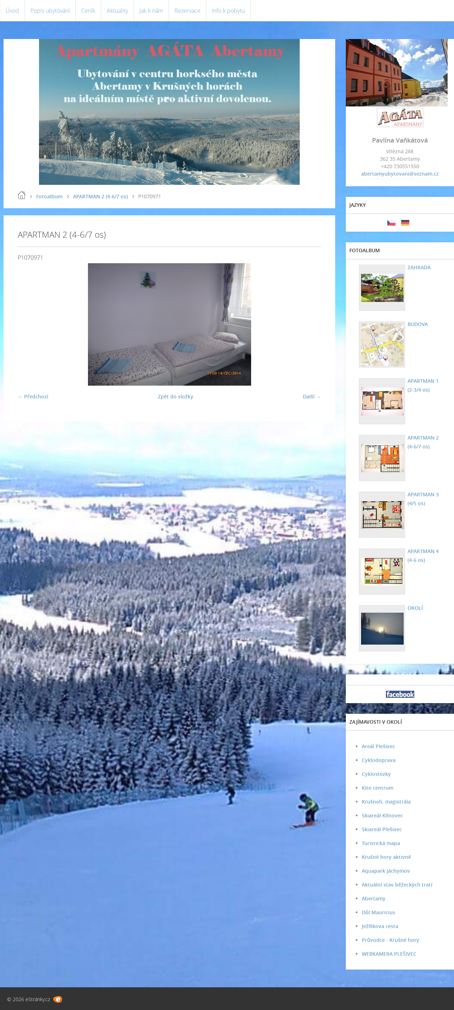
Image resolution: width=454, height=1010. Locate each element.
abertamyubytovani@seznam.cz (400, 173)
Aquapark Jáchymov (386, 870)
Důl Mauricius (378, 912)
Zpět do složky (175, 396)
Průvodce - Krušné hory (390, 940)
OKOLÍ (415, 608)
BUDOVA (418, 324)
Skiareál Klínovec (382, 815)
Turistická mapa (381, 843)
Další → (312, 396)
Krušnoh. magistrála (386, 801)
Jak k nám (151, 11)
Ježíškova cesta (380, 926)
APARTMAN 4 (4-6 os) (423, 555)
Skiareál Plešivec (382, 829)
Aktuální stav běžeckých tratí (397, 884)
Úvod (12, 11)
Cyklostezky (376, 774)
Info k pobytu (228, 11)
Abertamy (374, 898)
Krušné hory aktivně (386, 857)
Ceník (88, 11)
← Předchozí (33, 396)
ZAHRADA (419, 267)
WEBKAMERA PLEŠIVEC (389, 953)
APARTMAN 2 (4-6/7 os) (100, 196)
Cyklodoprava (378, 760)
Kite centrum (377, 787)
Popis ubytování (50, 11)
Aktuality (117, 11)
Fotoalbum (49, 196)
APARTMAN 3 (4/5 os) (423, 499)
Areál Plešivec (378, 746)
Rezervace (187, 11)
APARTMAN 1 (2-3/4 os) (423, 385)
